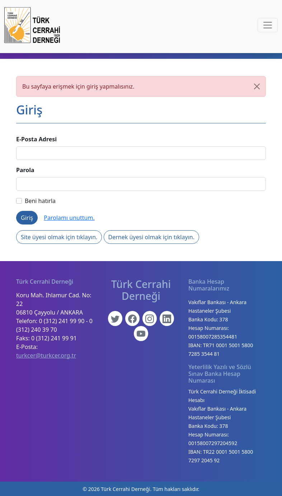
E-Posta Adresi (36, 139)
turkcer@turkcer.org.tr (46, 355)
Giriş (27, 218)
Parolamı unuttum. (69, 218)
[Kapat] (256, 86)
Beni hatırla (36, 201)
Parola (25, 170)
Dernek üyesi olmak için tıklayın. (151, 237)
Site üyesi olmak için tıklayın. (59, 237)
